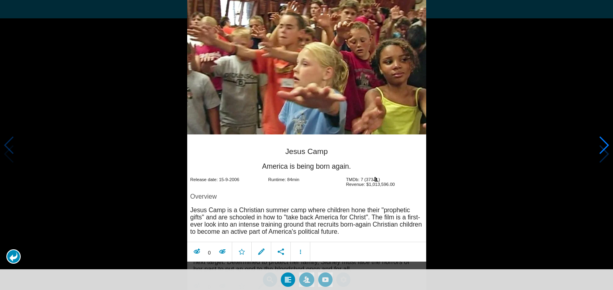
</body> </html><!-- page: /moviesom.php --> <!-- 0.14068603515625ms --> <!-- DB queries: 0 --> (306, 145)
